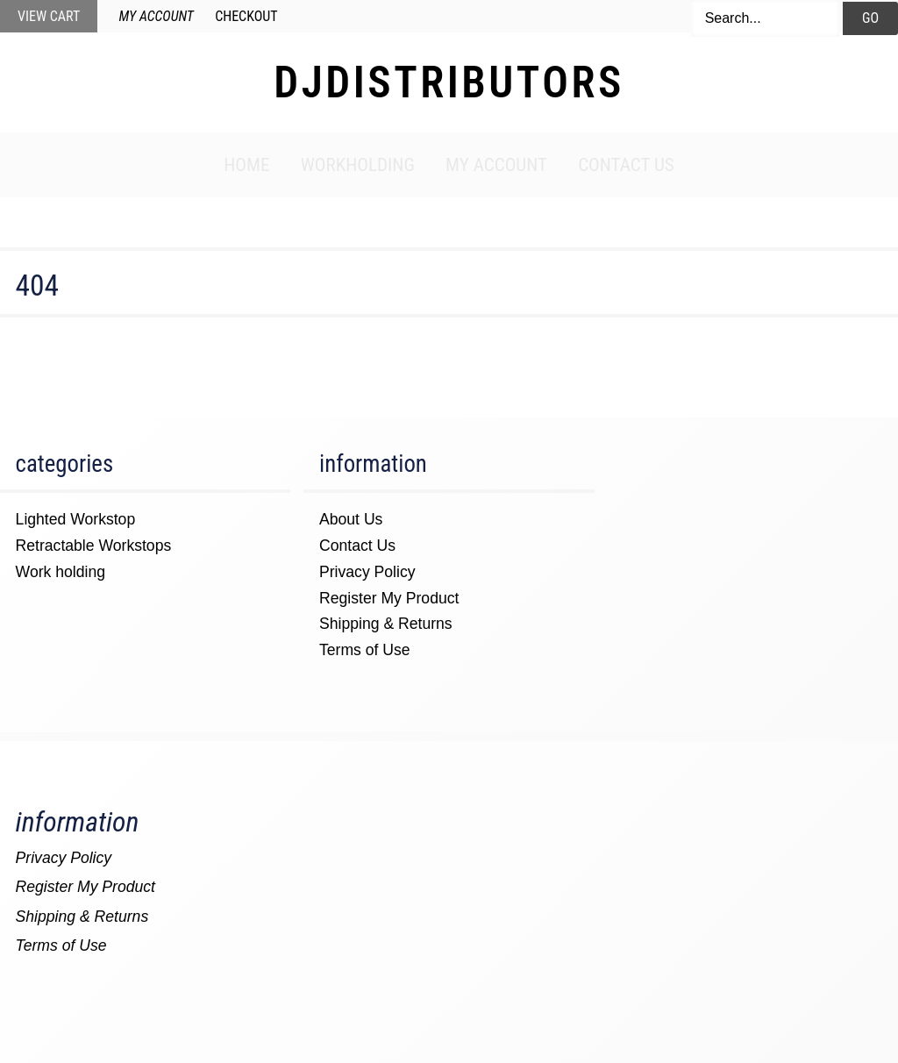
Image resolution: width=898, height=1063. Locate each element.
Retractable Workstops (94, 545)
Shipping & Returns (386, 623)
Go (870, 18)
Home (246, 164)
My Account (156, 16)
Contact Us (626, 164)
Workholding (358, 164)
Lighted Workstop (76, 519)
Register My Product (389, 598)
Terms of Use (364, 650)
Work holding (60, 572)
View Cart (49, 16)
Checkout (246, 16)
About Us (350, 519)
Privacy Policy (367, 572)
